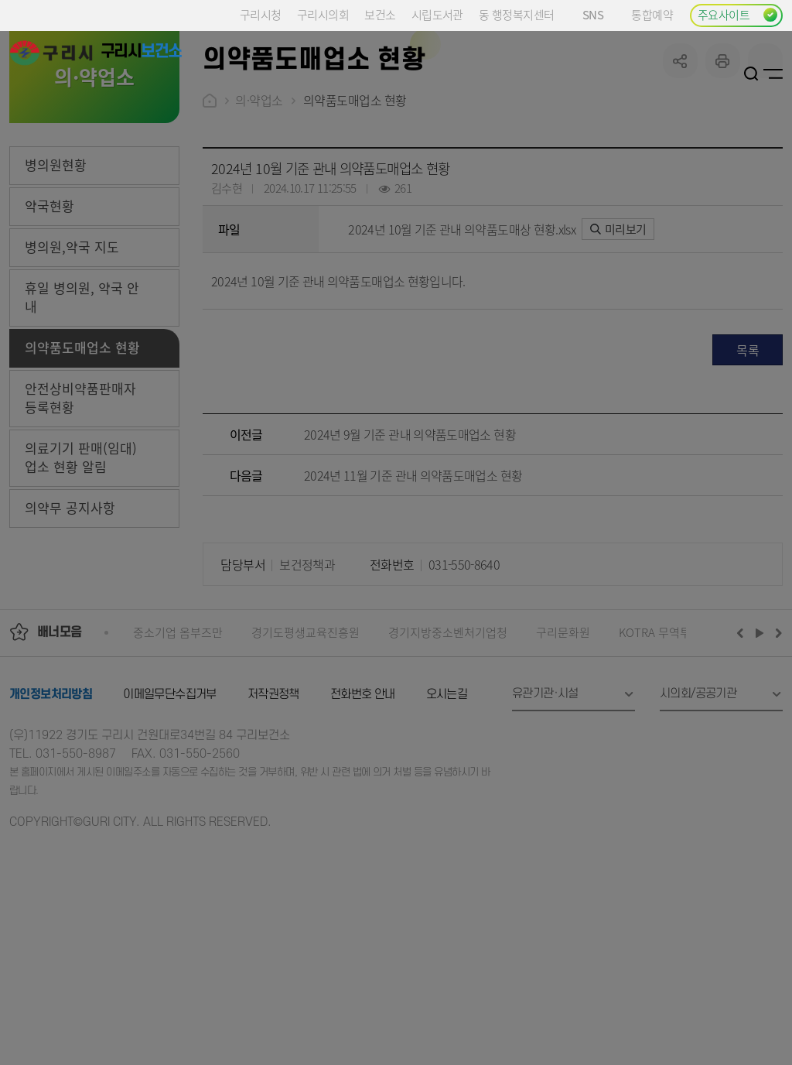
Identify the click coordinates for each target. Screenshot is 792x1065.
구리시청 (261, 14)
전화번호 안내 (362, 811)
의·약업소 (259, 216)
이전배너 (743, 749)
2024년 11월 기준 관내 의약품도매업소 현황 (413, 592)
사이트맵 (773, 73)
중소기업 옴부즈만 (178, 749)
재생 (760, 749)
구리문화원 (563, 749)
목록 (747, 466)
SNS (599, 14)
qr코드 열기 (765, 177)
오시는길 (447, 811)
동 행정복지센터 (516, 14)
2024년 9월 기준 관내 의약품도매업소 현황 (410, 551)
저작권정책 (273, 811)
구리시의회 (323, 14)
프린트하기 (722, 177)
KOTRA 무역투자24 (666, 749)
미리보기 (618, 345)
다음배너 (776, 749)
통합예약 (652, 14)
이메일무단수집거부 (170, 811)
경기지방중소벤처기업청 (447, 749)
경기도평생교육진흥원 (305, 749)
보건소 (379, 14)
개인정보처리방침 (50, 811)
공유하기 (680, 177)
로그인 (732, 73)
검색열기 (751, 73)
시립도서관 (437, 14)
